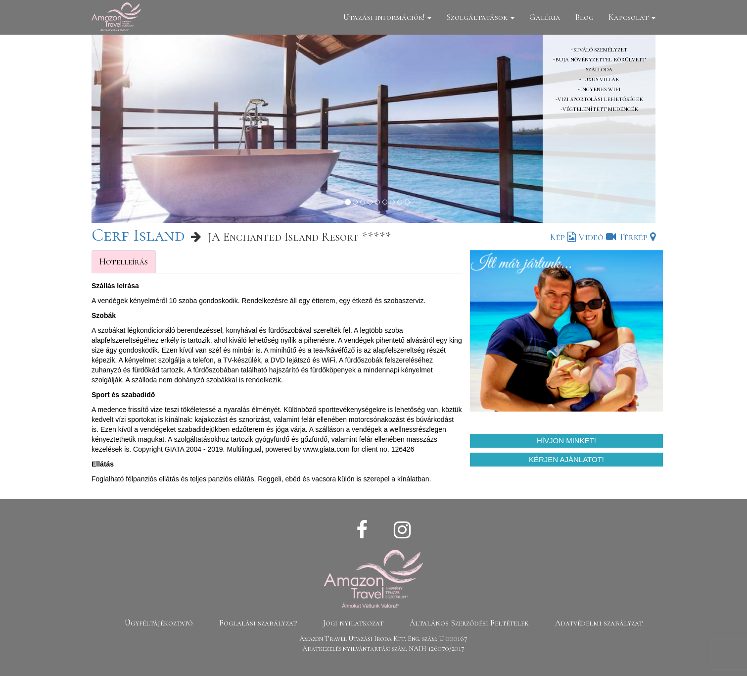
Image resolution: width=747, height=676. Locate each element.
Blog (584, 17)
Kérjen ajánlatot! (566, 459)
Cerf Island (138, 235)
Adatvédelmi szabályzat (599, 623)
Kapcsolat (631, 17)
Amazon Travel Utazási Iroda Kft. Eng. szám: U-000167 (383, 638)
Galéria (544, 17)
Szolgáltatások (480, 17)
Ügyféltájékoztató (159, 623)
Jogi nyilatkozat (353, 623)
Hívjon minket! (566, 440)
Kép (563, 237)
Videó (597, 237)
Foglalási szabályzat (258, 623)
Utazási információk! (387, 17)
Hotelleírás (123, 261)
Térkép (636, 237)
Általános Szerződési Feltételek (469, 623)
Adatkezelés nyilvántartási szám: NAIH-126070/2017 (383, 648)
